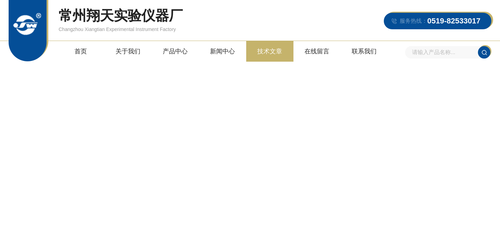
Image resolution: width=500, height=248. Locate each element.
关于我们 (128, 51)
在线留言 (316, 51)
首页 (80, 51)
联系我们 (364, 51)
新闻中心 (222, 51)
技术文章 (269, 51)
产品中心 (175, 51)
